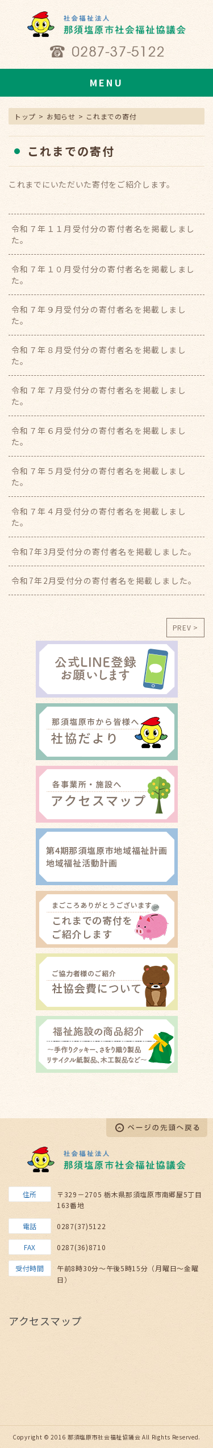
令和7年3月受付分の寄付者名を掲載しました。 (104, 551)
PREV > (185, 627)
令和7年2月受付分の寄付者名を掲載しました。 (104, 580)
